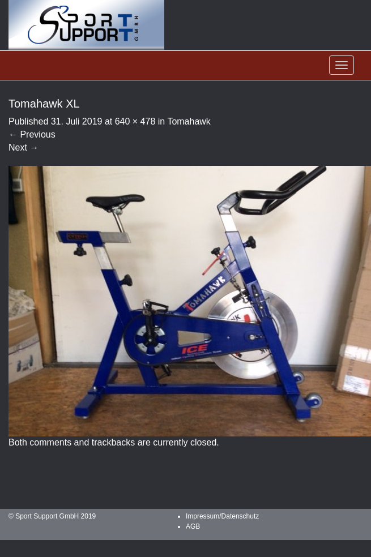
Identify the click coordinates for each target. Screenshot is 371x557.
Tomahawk (188, 121)
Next (23, 147)
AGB (193, 526)
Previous (32, 134)
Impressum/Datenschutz (222, 516)
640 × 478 (135, 121)
